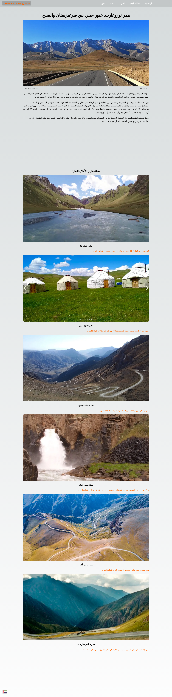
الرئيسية (148, 3)
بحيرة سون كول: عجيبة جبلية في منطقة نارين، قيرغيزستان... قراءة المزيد (117, 330)
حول (103, 3)
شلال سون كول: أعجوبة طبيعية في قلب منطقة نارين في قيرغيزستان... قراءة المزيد (113, 490)
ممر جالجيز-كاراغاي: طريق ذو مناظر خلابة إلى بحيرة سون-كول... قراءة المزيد (115, 649)
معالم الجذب (135, 3)
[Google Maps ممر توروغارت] (86, 147)
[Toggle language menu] (4, 691)
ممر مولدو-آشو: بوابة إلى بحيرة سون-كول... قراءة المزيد (125, 570)
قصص (112, 3)
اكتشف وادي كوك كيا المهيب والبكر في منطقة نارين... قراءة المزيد (120, 251)
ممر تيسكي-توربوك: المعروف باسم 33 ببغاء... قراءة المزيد (124, 410)
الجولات (122, 3)
